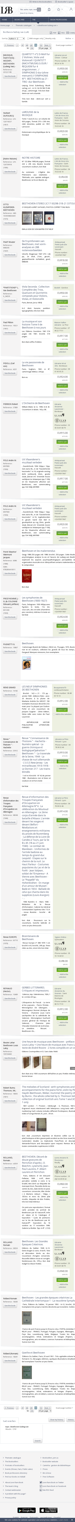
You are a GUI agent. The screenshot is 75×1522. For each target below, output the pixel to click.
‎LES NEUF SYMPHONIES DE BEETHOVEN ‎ (34, 688)
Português (34, 1517)
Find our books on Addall (13, 1476)
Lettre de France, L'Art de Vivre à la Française (62, 115)
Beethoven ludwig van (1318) (16, 32)
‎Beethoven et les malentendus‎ (38, 550)
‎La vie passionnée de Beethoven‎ (33, 364)
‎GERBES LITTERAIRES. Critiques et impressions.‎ (35, 989)
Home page (4, 20)
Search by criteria (26, 13)
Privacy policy (9, 1497)
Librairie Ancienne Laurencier (59, 406)
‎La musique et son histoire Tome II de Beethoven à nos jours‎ (34, 324)
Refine (70, 38)
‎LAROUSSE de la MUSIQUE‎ (30, 114)
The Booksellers (38, 20)
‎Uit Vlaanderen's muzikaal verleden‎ (32, 461)
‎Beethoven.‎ (28, 643)
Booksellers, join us (49, 1457)
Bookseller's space (64, 2)
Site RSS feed (47, 1490)
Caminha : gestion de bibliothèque (56, 1465)
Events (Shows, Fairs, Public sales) (17, 1469)
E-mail (70, 33)
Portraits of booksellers (14, 1465)
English (16, 1517)
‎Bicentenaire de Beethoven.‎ (30, 938)
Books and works (19, 20)
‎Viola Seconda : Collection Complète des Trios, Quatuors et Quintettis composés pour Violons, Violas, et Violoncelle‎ (36, 292)
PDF (53, 33)
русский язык (46, 1517)
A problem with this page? (14, 1493)
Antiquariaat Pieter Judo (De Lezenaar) (61, 244)
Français (24, 1517)
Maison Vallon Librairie (60, 323)
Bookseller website (49, 1461)
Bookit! (57, 287)
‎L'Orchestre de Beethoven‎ (36, 403)
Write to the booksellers (41, 2)
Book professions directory (58, 20)
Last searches (9, 1421)
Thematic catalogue (23, 25)
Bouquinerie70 (60, 687)
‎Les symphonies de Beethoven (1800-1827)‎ (34, 599)
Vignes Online (60, 937)
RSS (61, 33)
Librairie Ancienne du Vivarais (60, 991)
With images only (35, 38)
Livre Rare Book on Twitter (52, 1482)
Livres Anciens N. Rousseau (61, 1158)
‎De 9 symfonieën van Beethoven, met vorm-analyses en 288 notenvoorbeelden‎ (34, 246)
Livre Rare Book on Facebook (53, 1486)
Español (57, 1517)
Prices (45, 1469)
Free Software (48, 1476)
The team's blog (10, 1486)
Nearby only (50, 38)
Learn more (63, 1520)
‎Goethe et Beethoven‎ (33, 1352)
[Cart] (49, 9)
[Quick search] (29, 10)
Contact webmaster (11, 1490)
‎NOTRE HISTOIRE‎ (31, 157)
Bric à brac (47, 1473)
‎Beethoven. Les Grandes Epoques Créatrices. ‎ (35, 1243)
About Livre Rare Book (14, 1482)
